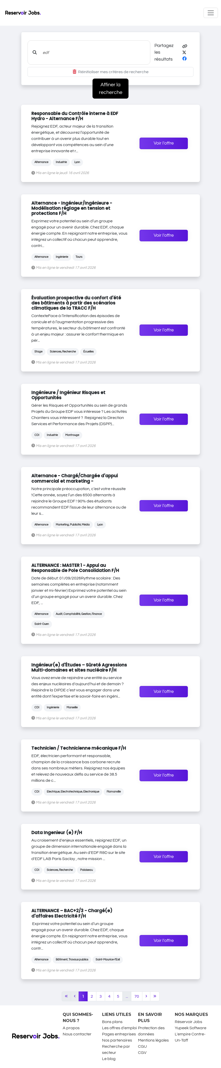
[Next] (146, 996)
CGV (142, 1053)
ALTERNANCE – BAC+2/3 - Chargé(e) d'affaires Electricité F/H (71, 913)
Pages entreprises (119, 1034)
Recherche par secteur (116, 1049)
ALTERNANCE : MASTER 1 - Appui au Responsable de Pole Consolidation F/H (75, 568)
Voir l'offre (164, 143)
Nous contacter (77, 1034)
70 (136, 996)
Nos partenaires (117, 1040)
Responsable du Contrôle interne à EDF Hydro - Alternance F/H (74, 116)
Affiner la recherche (110, 88)
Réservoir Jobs (188, 1022)
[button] (184, 46)
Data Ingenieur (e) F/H (56, 832)
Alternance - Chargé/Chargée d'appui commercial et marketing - (74, 478)
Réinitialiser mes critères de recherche (111, 72)
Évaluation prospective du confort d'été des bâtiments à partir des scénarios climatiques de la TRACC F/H (76, 303)
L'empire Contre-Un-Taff (190, 1037)
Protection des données (151, 1031)
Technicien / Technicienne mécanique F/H (78, 748)
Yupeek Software (190, 1028)
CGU (142, 1046)
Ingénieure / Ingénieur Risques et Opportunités (68, 395)
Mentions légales (153, 1040)
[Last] (155, 996)
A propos (71, 1028)
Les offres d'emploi (119, 1028)
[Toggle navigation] (211, 13)
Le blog (109, 1059)
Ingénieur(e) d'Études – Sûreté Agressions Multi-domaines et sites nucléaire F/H (79, 667)
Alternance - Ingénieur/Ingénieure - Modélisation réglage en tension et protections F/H (71, 208)
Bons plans (112, 1022)
